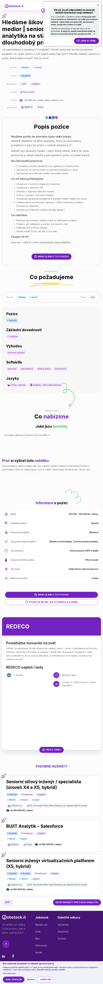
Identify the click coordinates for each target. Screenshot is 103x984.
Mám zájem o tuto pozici (51, 256)
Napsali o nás (41, 924)
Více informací (9, 973)
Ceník (38, 931)
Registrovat (63, 931)
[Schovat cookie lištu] (101, 963)
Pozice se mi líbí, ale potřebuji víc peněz (51, 602)
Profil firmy (51, 749)
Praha (40, 107)
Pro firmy (62, 938)
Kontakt (38, 952)
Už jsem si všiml (86, 40)
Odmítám (45, 979)
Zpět (7, 902)
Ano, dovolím (14, 979)
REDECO (28, 107)
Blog (37, 938)
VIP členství (63, 924)
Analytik (26, 76)
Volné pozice (41, 945)
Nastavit (31, 979)
